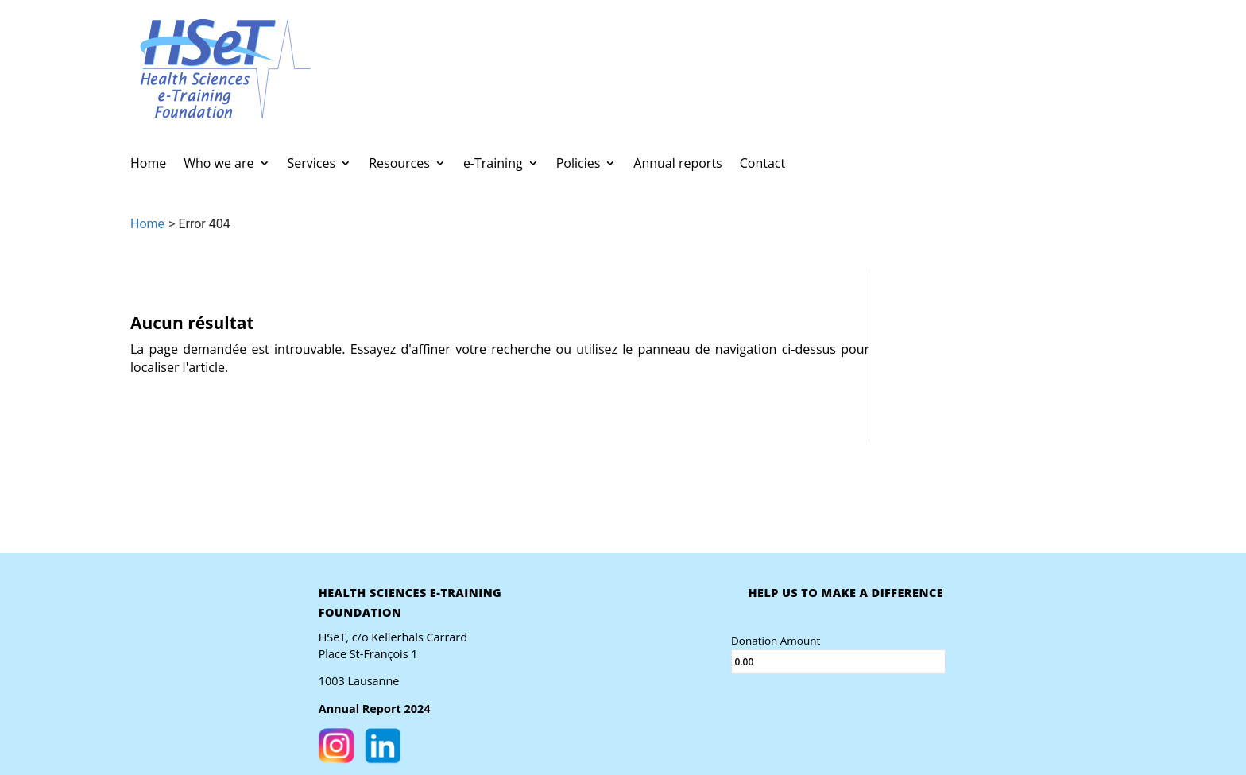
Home (148, 164)
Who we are (218, 164)
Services (312, 164)
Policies (578, 164)
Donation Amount (774, 640)
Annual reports (677, 164)
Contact (762, 164)
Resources (399, 164)
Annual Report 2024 (374, 709)
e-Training (493, 164)
